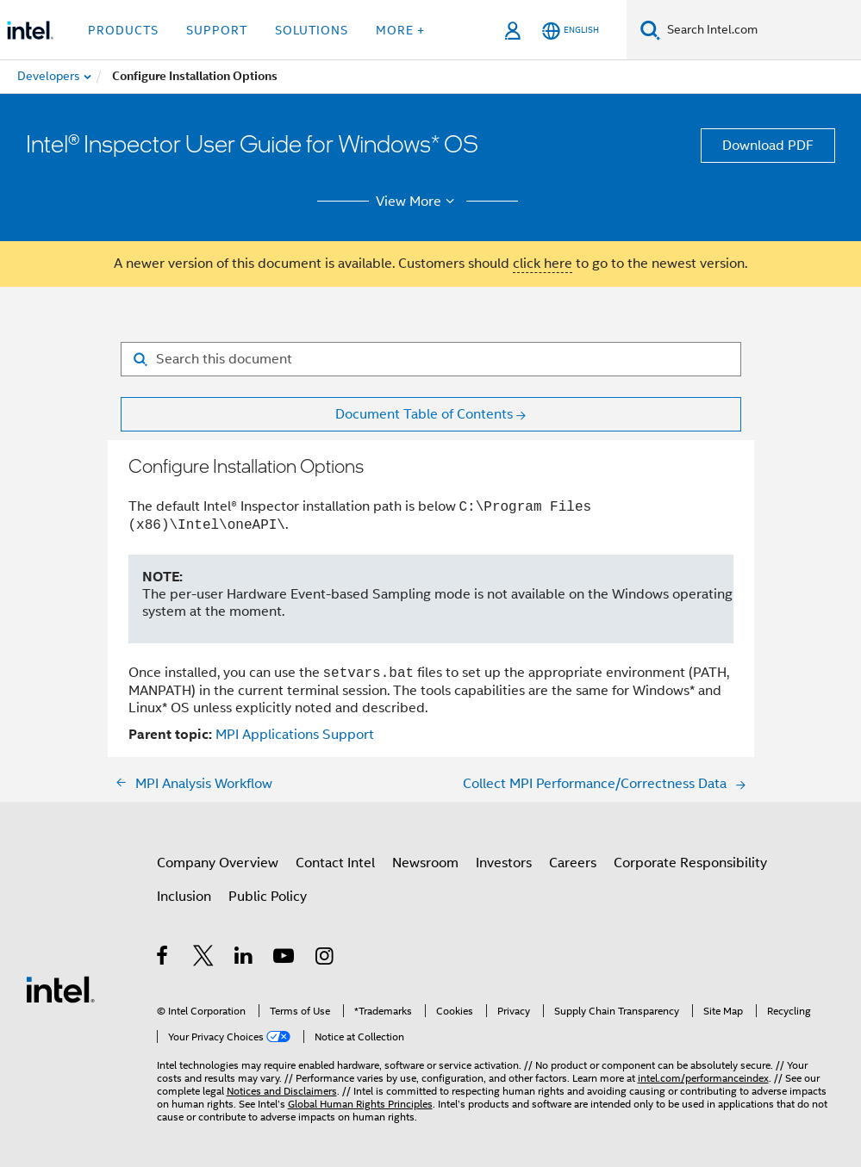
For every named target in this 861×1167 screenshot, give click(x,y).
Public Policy (267, 896)
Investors (504, 863)
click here (542, 263)
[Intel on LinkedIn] (244, 958)
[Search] (650, 29)
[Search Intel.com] (760, 30)
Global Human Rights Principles (360, 1103)
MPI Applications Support (294, 734)
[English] (570, 30)
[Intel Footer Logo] (60, 988)
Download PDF (768, 145)
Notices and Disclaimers (282, 1090)
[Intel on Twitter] (203, 958)
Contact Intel (335, 863)
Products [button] (123, 30)
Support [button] (216, 30)
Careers (572, 863)
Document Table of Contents (424, 414)
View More (417, 201)
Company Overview (217, 863)
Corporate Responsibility (690, 863)
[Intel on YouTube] (284, 958)
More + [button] (400, 30)
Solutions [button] (311, 30)
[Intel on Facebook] (163, 958)
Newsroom (425, 863)
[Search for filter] (431, 359)
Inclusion (184, 896)
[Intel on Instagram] (325, 958)
